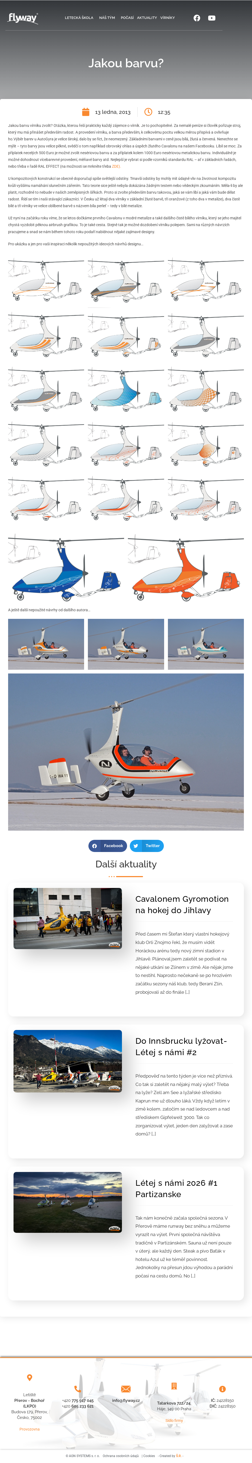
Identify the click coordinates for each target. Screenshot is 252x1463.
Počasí (127, 18)
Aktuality (147, 18)
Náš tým (108, 18)
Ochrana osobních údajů (121, 1456)
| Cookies (148, 1456)
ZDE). (116, 166)
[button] (107, 846)
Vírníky (167, 18)
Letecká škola (80, 18)
